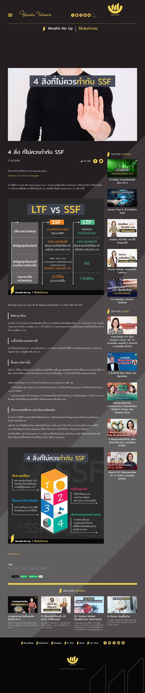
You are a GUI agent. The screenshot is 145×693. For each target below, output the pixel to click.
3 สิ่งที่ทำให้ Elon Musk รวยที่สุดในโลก (122, 374)
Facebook (12, 175)
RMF (16, 568)
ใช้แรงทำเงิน (28, 643)
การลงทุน (23, 568)
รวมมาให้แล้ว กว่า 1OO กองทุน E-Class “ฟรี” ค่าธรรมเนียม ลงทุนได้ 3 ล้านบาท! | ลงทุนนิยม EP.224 (122, 341)
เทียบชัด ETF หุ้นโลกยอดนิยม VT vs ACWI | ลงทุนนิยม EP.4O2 (122, 475)
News (81, 643)
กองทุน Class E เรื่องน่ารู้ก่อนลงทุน (122, 211)
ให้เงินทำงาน (43, 568)
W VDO (70, 643)
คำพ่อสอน (58, 643)
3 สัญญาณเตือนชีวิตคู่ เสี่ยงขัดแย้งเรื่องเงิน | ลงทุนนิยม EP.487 (122, 442)
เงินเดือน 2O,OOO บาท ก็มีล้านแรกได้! (122, 241)
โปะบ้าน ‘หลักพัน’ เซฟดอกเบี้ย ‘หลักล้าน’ (122, 271)
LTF (10, 568)
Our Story (94, 643)
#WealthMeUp (13, 553)
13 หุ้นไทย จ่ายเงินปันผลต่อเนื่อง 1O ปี (122, 181)
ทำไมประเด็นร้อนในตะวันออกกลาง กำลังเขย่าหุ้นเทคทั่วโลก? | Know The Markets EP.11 (122, 407)
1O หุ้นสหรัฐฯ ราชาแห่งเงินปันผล (122, 301)
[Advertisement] (72, 51)
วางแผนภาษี (33, 568)
